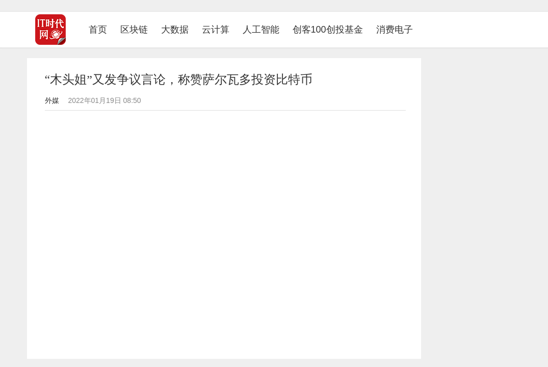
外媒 (52, 100)
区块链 (134, 29)
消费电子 (394, 29)
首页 (101, 29)
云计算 (215, 29)
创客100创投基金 (328, 29)
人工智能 (261, 29)
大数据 (175, 29)
